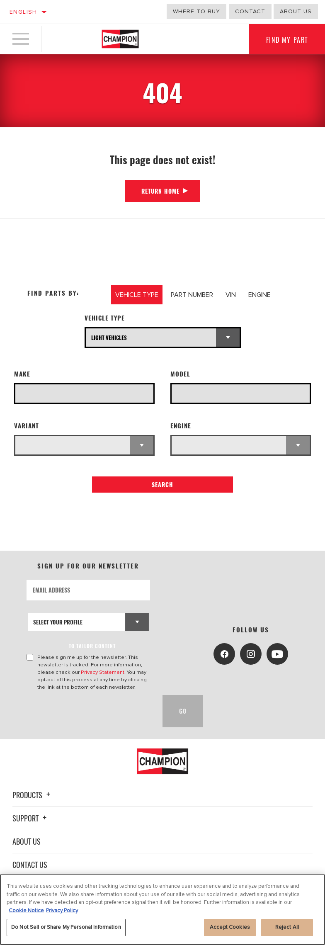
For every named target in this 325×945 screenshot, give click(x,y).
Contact (250, 11)
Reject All (287, 927)
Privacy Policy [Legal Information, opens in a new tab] (62, 910)
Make (22, 374)
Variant (26, 426)
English (23, 11)
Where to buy (196, 11)
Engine (180, 426)
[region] (162, 909)
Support (30, 818)
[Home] (120, 39)
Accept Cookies (230, 927)
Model (180, 374)
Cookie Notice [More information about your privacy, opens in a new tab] (26, 910)
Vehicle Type (105, 318)
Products (32, 795)
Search (162, 484)
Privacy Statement (102, 672)
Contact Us (29, 864)
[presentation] (90, 711)
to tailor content (92, 645)
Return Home (160, 191)
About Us (26, 841)
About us (296, 11)
